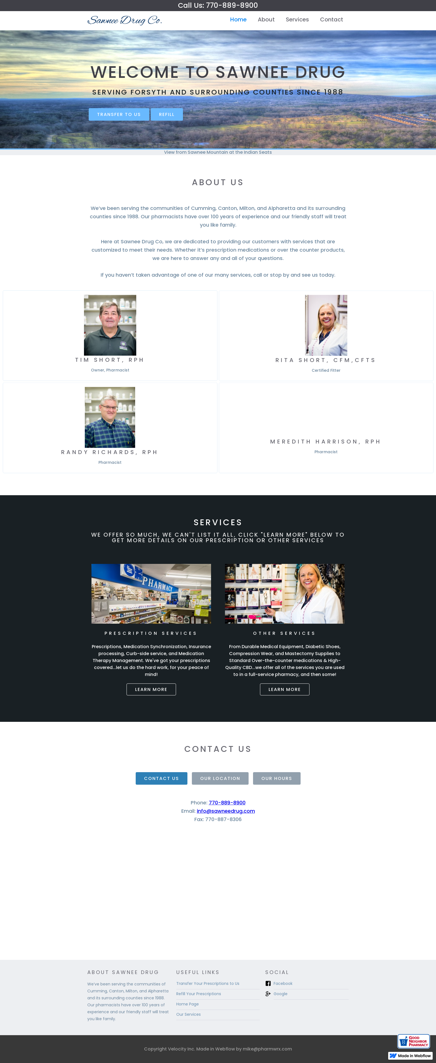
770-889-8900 (227, 802)
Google (281, 994)
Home (238, 19)
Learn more (151, 689)
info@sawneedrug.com (226, 810)
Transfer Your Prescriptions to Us (207, 983)
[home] (124, 20)
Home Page (187, 1004)
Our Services (188, 1014)
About (266, 19)
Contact (331, 19)
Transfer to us (119, 114)
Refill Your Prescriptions (198, 994)
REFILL (167, 114)
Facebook (283, 983)
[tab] (161, 778)
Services (297, 19)
